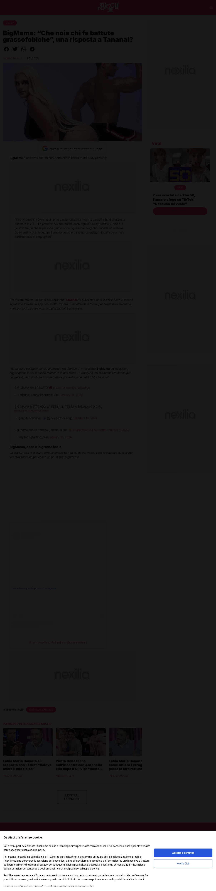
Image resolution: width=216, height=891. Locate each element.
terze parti (59, 856)
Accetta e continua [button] (183, 852)
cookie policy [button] (37, 849)
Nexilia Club (183, 863)
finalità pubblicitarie (77, 864)
